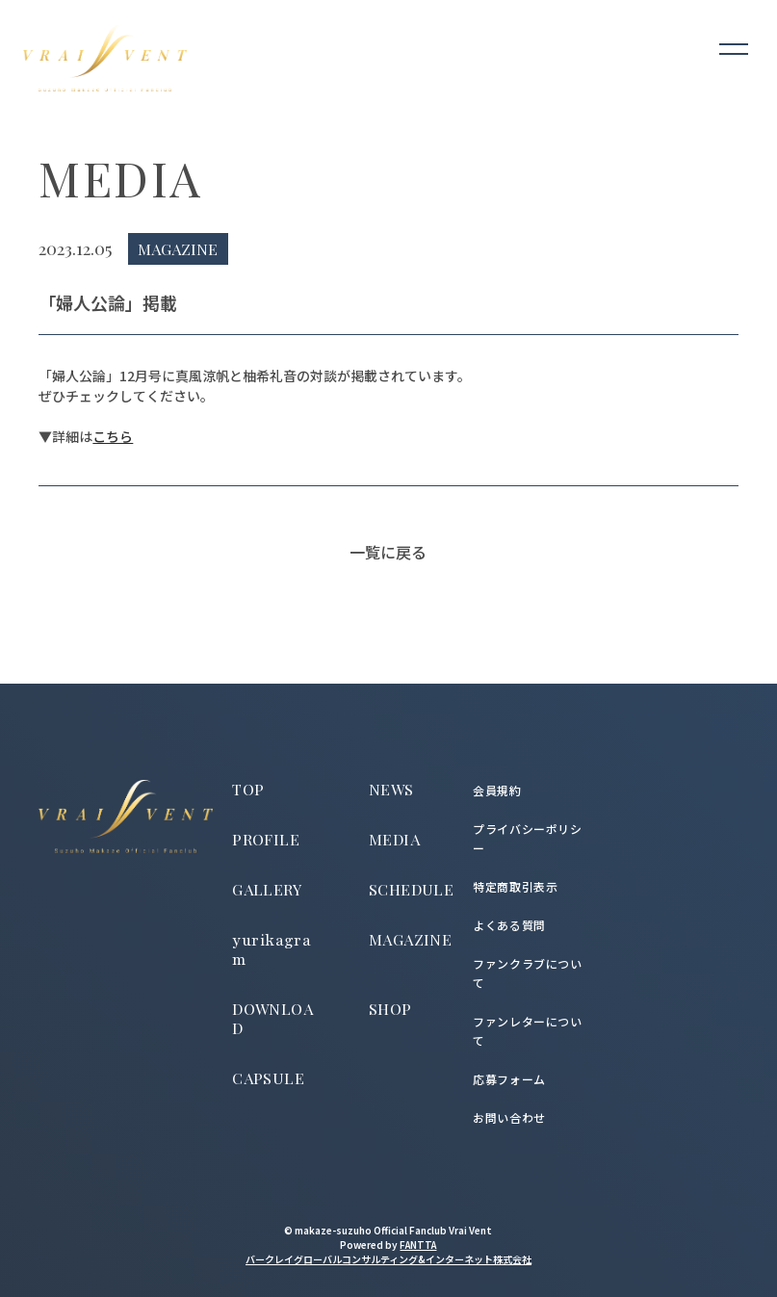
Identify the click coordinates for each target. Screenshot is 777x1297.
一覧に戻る (388, 551)
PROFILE (265, 839)
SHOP (390, 1009)
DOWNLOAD (272, 1018)
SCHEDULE (411, 889)
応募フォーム (509, 1079)
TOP (248, 789)
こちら (112, 436)
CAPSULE (268, 1078)
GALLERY (266, 889)
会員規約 (497, 790)
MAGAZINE (410, 939)
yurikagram (271, 950)
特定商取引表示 (515, 886)
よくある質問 (509, 925)
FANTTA (418, 1244)
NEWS (391, 789)
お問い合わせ (509, 1117)
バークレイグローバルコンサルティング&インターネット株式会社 (388, 1259)
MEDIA (394, 839)
